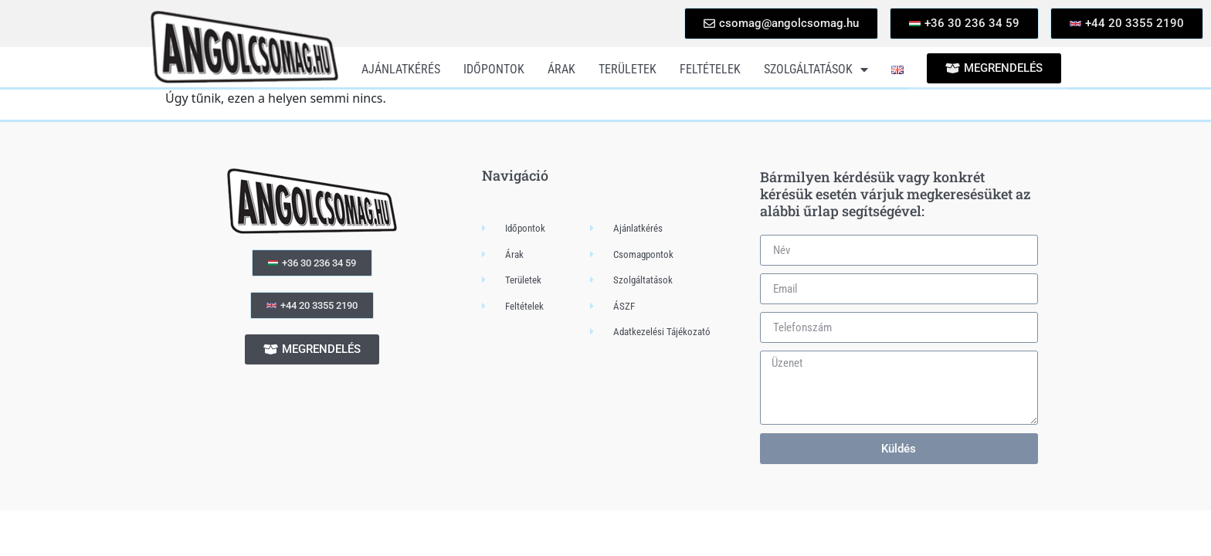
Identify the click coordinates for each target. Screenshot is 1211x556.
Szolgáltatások (816, 69)
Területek (627, 69)
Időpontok (493, 69)
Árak (561, 69)
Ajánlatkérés (400, 69)
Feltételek (710, 69)
